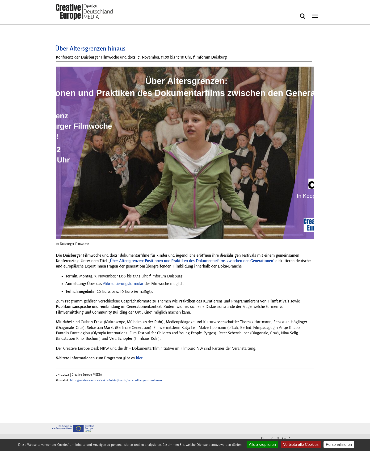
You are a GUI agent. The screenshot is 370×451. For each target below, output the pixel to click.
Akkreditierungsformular (123, 284)
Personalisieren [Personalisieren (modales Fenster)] (339, 444)
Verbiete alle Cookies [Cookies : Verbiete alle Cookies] (301, 444)
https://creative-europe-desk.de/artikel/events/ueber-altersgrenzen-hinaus (116, 380)
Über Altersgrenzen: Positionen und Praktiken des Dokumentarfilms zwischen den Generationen (191, 261)
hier (139, 358)
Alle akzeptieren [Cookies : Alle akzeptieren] (262, 444)
